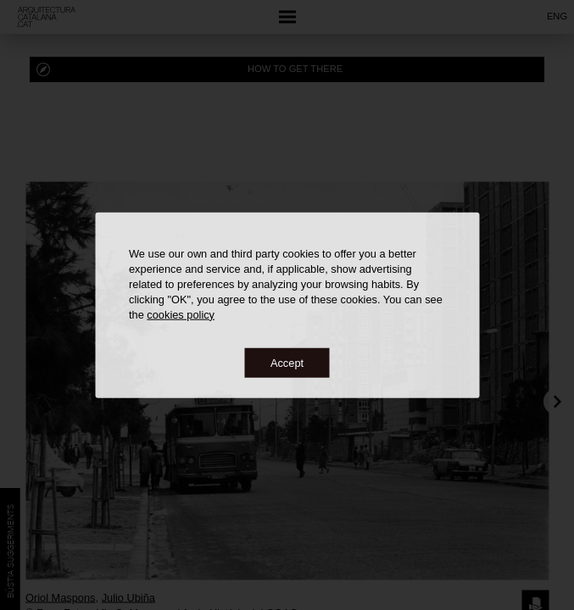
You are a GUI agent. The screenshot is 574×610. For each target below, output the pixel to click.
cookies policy (181, 314)
